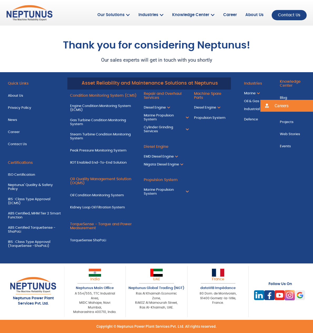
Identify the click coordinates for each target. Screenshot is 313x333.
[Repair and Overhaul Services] (164, 97)
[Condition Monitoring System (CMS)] (102, 96)
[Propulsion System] (164, 180)
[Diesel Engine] (164, 147)
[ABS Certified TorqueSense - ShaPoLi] (35, 230)
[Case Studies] (292, 110)
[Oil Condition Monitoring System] (102, 195)
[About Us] (35, 96)
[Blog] (292, 98)
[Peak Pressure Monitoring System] (102, 150)
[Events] (292, 146)
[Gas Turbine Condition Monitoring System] (102, 123)
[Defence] (256, 119)
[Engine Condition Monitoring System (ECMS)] (102, 109)
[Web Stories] (292, 134)
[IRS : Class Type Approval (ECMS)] (35, 202)
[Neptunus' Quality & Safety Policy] (35, 188)
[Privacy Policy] (35, 108)
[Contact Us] (35, 144)
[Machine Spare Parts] (211, 97)
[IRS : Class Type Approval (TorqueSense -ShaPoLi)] (35, 244)
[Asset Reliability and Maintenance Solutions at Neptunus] (149, 83)
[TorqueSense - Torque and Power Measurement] (102, 227)
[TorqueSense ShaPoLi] (102, 240)
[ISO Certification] (35, 175)
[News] (35, 120)
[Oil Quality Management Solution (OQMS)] (102, 182)
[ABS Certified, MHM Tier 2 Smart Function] (35, 216)
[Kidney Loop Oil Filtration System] (102, 207)
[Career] (35, 132)
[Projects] (292, 122)
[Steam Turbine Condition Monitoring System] (102, 137)
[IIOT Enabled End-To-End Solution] (102, 162)
